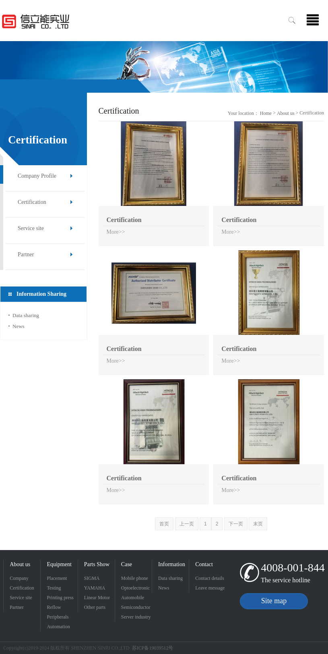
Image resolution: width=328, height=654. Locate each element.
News (18, 326)
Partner (26, 254)
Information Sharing (171, 565)
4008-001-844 (293, 567)
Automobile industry (132, 598)
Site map (274, 601)
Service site (31, 228)
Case (126, 564)
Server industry (136, 617)
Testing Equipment (57, 589)
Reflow (54, 607)
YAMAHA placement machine (94, 589)
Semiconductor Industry (136, 608)
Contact (204, 564)
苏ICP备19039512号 (152, 648)
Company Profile (37, 176)
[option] (164, 67)
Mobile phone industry (134, 579)
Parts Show (96, 564)
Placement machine (57, 579)
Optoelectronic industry (135, 589)
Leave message (210, 588)
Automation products (58, 627)
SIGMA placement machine (94, 579)
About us (286, 113)
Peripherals (57, 617)
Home (266, 113)
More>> (116, 232)
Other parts (95, 607)
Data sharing (25, 315)
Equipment (59, 564)
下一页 (236, 524)
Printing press (60, 597)
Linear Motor (97, 597)
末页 (258, 524)
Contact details (209, 578)
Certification (32, 202)
